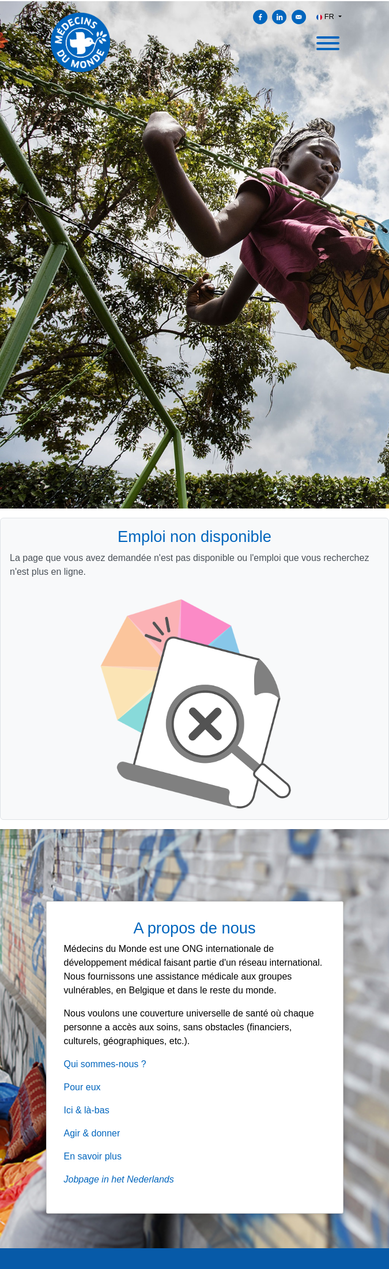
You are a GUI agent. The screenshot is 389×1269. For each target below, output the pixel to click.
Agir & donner (92, 1133)
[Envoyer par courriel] (299, 17)
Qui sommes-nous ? (105, 1064)
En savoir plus (93, 1156)
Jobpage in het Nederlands (119, 1179)
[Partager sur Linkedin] (279, 17)
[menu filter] (194, 0)
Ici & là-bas (86, 1110)
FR (326, 16)
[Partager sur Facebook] (260, 17)
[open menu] (327, 39)
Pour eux (82, 1087)
